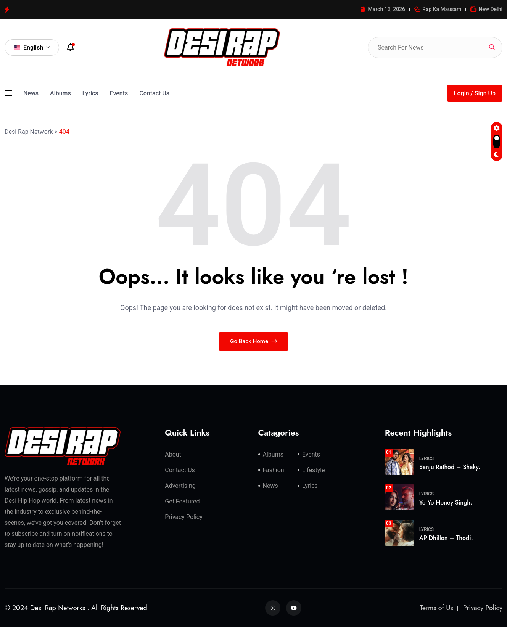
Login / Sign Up (475, 93)
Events (119, 93)
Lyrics (90, 93)
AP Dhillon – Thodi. (446, 538)
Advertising (180, 485)
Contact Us (154, 93)
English (32, 47)
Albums (60, 93)
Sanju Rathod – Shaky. (449, 467)
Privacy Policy (184, 517)
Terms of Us (436, 608)
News (31, 93)
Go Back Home (253, 341)
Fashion (273, 470)
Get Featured (182, 501)
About (173, 454)
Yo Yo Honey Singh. (445, 502)
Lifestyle (313, 470)
